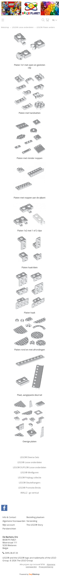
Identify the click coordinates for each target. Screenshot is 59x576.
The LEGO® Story (34, 524)
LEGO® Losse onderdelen (29, 462)
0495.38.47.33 (11, 553)
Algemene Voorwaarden (14, 521)
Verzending (31, 521)
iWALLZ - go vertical (29, 492)
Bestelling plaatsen (35, 517)
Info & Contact (9, 517)
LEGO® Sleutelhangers (29, 482)
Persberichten (9, 528)
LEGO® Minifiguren (29, 472)
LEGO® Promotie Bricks (29, 487)
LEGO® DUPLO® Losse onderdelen (29, 467)
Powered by (29, 574)
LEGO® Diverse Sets (29, 457)
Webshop (5, 27)
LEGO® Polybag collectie (29, 477)
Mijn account (9, 524)
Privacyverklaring (46, 567)
